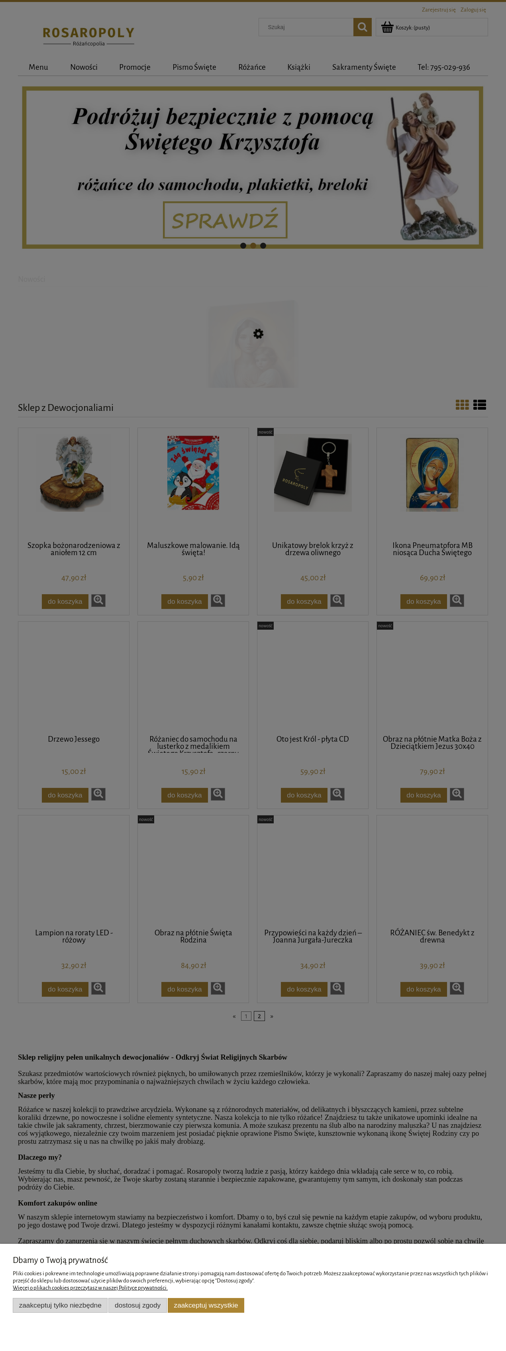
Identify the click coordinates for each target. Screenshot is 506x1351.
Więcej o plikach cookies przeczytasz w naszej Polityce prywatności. (90, 1288)
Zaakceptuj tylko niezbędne (60, 1305)
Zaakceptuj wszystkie (206, 1305)
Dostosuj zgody (138, 1305)
